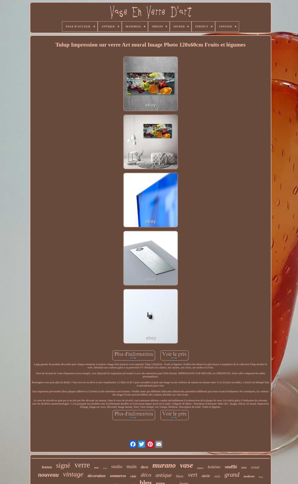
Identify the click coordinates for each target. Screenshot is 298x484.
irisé (244, 467)
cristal (255, 467)
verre (82, 465)
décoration (96, 475)
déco (146, 475)
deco (144, 467)
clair (133, 476)
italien (200, 468)
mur (96, 467)
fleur (261, 477)
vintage (73, 474)
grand (231, 474)
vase (186, 465)
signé (63, 465)
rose (105, 468)
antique (164, 475)
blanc (180, 476)
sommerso (118, 476)
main (131, 466)
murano (164, 465)
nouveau (48, 475)
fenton (47, 467)
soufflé (231, 466)
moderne (249, 476)
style (217, 476)
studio (116, 466)
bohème (214, 467)
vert (193, 474)
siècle (206, 476)
